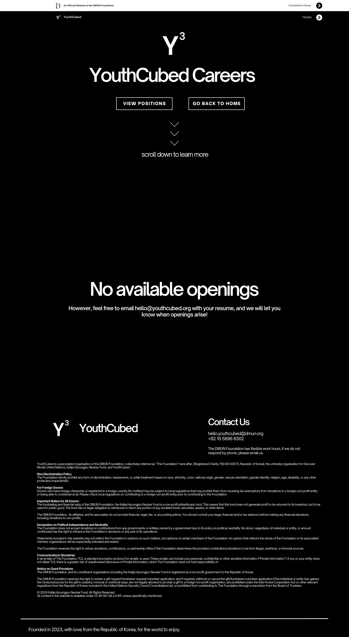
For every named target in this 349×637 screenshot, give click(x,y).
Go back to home (217, 103)
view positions (144, 103)
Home (307, 17)
